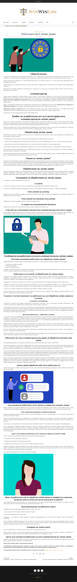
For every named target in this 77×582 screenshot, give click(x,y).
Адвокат (24, 22)
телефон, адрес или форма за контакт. (53, 550)
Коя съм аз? (15, 22)
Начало (7, 22)
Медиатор (32, 22)
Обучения (40, 22)
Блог (47, 22)
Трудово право (39, 31)
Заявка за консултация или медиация (15, 26)
